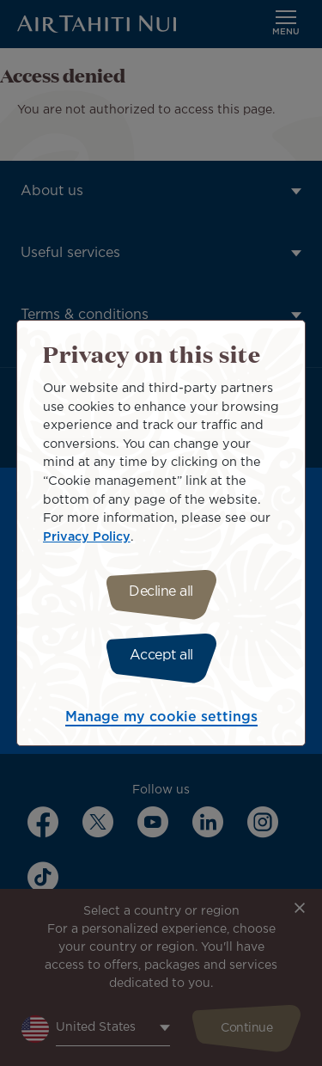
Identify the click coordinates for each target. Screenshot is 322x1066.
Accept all (161, 655)
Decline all (161, 591)
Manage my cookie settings (161, 717)
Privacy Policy (87, 536)
